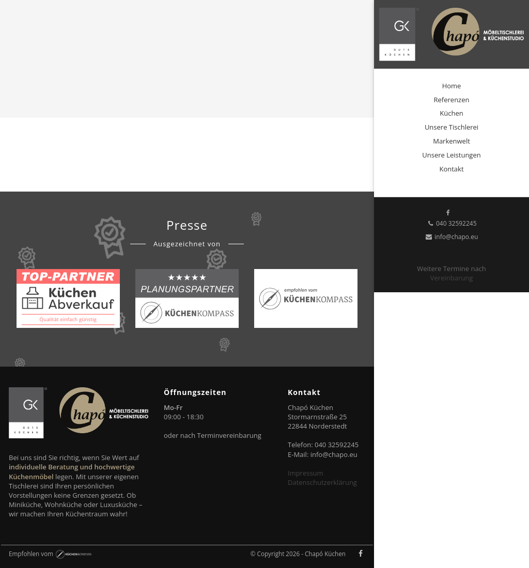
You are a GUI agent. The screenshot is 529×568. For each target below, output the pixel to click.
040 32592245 (451, 223)
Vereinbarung (451, 277)
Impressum (305, 473)
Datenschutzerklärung (322, 482)
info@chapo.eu (451, 236)
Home (451, 85)
